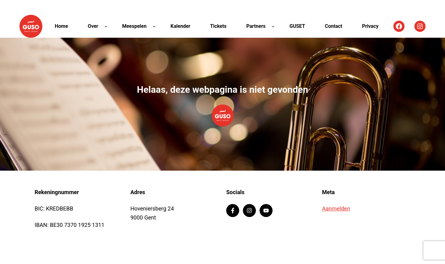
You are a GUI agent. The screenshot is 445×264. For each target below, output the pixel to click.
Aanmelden (336, 208)
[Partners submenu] (273, 26)
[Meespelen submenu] (154, 26)
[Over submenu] (106, 26)
